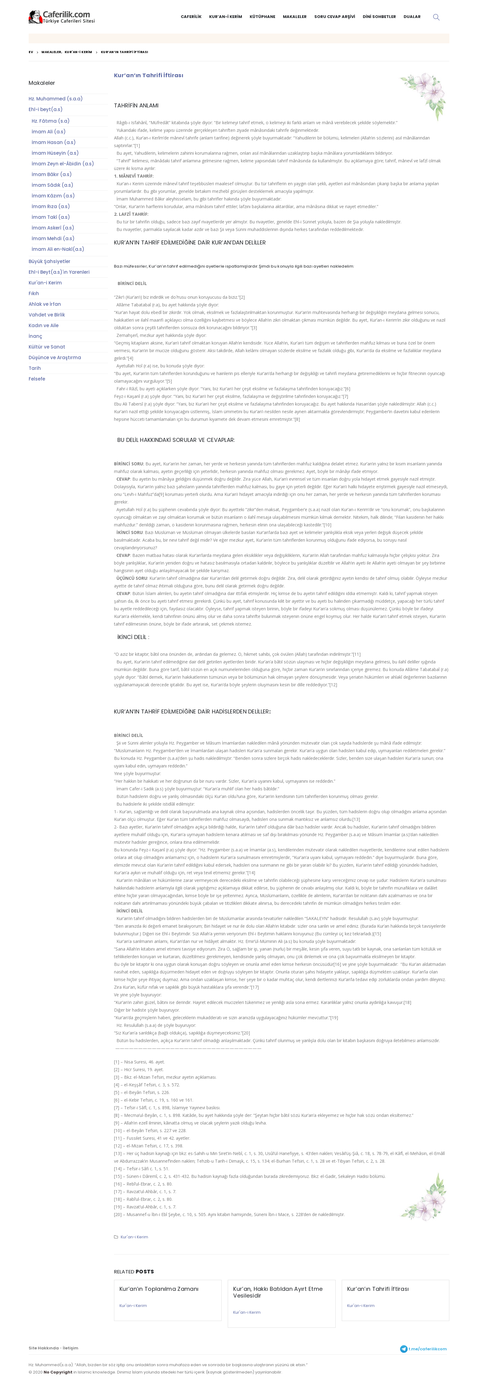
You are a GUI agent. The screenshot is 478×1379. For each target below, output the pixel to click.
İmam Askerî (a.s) (53, 228)
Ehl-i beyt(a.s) (46, 109)
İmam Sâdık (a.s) (52, 185)
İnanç (35, 336)
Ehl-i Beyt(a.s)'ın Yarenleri (59, 272)
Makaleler (295, 17)
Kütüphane (262, 17)
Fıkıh (34, 293)
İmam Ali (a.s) (49, 131)
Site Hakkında (44, 1348)
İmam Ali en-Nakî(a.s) (58, 249)
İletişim (70, 1348)
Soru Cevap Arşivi (334, 17)
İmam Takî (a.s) (51, 217)
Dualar (412, 17)
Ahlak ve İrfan (45, 304)
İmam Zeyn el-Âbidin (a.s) (63, 164)
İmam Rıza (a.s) (51, 206)
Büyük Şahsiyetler (49, 261)
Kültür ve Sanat (47, 347)
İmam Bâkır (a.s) (52, 174)
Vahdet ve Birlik (47, 315)
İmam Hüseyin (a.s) (55, 153)
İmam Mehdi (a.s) (53, 238)
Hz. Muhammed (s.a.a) (56, 99)
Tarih (35, 368)
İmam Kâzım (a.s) (53, 196)
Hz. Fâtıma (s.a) (51, 121)
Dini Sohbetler (379, 17)
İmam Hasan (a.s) (54, 142)
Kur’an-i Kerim (225, 17)
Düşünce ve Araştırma (55, 357)
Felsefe (37, 379)
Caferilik (191, 17)
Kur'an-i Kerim (134, 1237)
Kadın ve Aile (44, 325)
